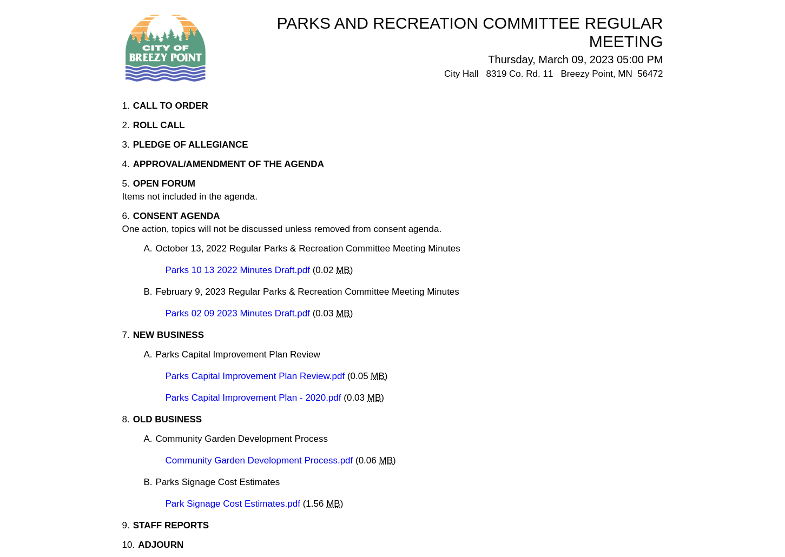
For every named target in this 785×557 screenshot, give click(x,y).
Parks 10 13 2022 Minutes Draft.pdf (239, 270)
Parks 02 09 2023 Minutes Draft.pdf (239, 313)
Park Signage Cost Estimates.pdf (234, 504)
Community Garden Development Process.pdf (261, 460)
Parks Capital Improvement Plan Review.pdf (256, 376)
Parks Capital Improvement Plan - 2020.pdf (255, 398)
